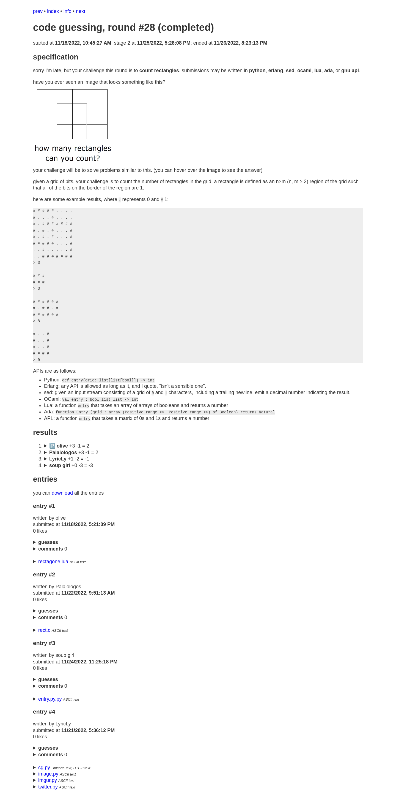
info (68, 11)
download (62, 499)
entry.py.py (50, 705)
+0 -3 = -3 (71, 472)
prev (38, 11)
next (80, 11)
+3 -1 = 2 (73, 459)
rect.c (44, 636)
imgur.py (47, 787)
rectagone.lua (53, 568)
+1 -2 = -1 (69, 465)
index (53, 11)
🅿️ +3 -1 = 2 (69, 452)
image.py (48, 780)
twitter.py (48, 793)
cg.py (44, 774)
